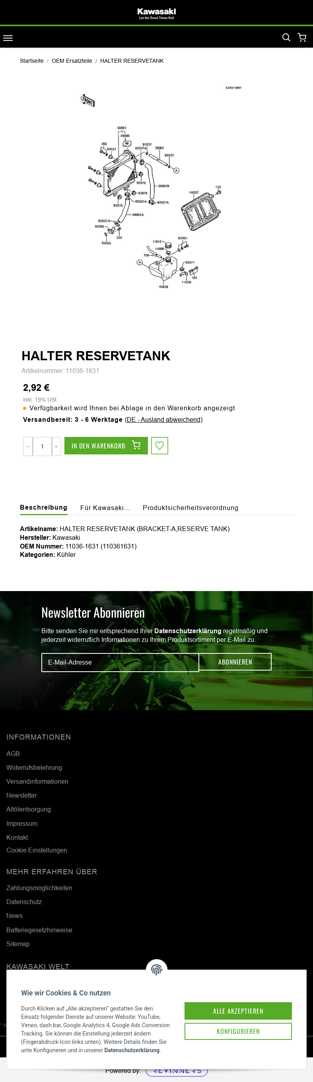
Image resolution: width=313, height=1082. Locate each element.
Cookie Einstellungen (36, 850)
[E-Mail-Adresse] (120, 662)
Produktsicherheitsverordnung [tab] (191, 507)
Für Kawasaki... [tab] (105, 507)
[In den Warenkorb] (106, 446)
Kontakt (17, 837)
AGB (13, 753)
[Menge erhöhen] (56, 446)
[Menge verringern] (28, 446)
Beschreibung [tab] (44, 507)
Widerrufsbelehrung (34, 767)
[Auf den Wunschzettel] (160, 446)
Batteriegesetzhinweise (39, 929)
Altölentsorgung (28, 809)
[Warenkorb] (302, 38)
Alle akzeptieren (229, 996)
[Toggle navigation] (8, 38)
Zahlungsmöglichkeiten (39, 887)
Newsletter (21, 795)
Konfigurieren (228, 1018)
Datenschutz (24, 901)
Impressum (21, 823)
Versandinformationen (37, 781)
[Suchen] (286, 38)
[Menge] (42, 446)
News (14, 915)
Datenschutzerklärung (188, 631)
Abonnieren (235, 662)
